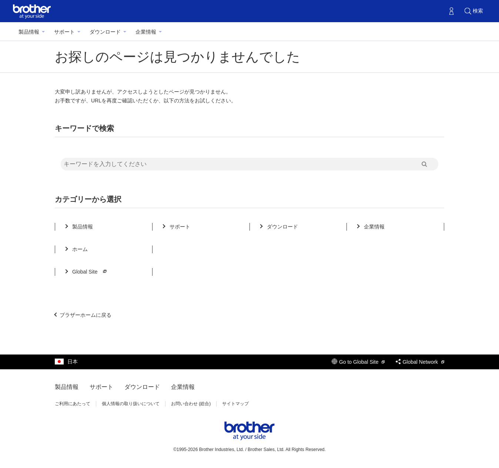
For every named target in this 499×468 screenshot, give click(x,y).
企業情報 (145, 32)
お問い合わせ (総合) (191, 403)
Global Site (90, 271)
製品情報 (29, 32)
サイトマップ (235, 403)
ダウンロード (105, 32)
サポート (64, 32)
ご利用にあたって (72, 403)
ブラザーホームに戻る (85, 315)
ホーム (80, 249)
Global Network (420, 362)
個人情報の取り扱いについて (131, 403)
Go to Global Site (358, 362)
